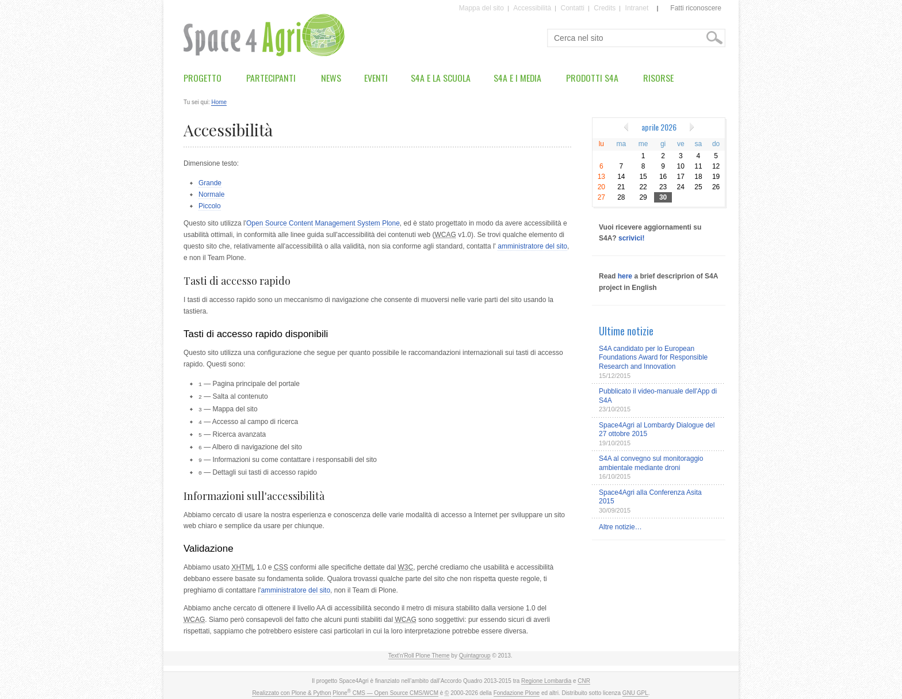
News (331, 78)
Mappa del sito (481, 9)
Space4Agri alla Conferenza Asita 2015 (650, 497)
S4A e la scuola (441, 78)
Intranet (637, 9)
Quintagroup (475, 651)
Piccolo (209, 206)
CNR (584, 676)
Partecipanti (271, 78)
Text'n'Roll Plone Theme (419, 651)
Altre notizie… (620, 527)
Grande (209, 183)
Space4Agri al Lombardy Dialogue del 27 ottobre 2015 (656, 429)
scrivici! (631, 238)
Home (219, 102)
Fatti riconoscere (695, 8)
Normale (211, 194)
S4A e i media (517, 78)
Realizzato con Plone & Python (291, 688)
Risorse (658, 78)
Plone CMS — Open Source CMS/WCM (385, 688)
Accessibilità (532, 9)
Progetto (202, 78)
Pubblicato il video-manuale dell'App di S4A (658, 395)
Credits (605, 9)
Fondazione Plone (517, 688)
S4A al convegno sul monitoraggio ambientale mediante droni (651, 463)
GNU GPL (635, 688)
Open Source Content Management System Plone (323, 223)
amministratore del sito (532, 246)
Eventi (376, 78)
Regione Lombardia (546, 676)
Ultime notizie (626, 330)
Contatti (572, 9)
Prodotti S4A (592, 78)
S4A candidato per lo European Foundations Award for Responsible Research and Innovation (653, 357)
